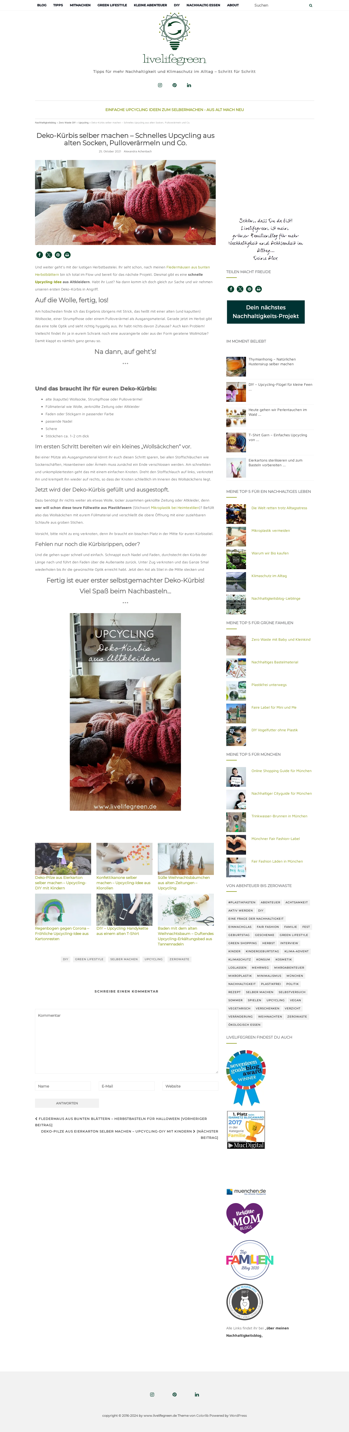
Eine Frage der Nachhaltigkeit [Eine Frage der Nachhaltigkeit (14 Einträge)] (256, 918)
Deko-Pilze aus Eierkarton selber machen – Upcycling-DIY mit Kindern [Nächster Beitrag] (129, 1134)
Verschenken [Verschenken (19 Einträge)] (267, 1008)
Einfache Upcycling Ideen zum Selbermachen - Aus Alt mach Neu (174, 109)
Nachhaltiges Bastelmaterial (275, 662)
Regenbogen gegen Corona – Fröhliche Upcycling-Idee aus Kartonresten (62, 933)
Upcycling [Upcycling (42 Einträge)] (276, 1000)
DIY (177, 5)
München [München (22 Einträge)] (295, 976)
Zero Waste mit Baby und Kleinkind (281, 639)
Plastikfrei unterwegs (269, 684)
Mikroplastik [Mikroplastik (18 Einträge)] (240, 976)
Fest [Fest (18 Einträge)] (306, 927)
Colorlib (202, 1416)
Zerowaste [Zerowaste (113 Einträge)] (297, 1016)
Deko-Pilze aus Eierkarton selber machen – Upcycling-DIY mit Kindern (60, 882)
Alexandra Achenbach (138, 151)
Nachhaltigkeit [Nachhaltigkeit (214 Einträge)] (242, 984)
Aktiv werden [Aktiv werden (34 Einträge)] (240, 910)
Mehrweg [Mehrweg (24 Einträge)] (260, 967)
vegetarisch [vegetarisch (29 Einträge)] (239, 1008)
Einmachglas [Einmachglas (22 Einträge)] (240, 927)
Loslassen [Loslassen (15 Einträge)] (237, 967)
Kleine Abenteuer (150, 5)
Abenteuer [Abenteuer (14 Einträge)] (270, 902)
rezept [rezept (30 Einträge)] (234, 992)
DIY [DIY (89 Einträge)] (260, 910)
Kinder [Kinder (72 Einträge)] (234, 951)
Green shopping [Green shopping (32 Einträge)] (242, 943)
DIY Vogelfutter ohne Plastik (275, 730)
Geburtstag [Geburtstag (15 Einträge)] (239, 935)
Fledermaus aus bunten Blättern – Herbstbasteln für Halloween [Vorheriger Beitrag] (121, 1122)
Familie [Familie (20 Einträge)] (290, 927)
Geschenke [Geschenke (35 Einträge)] (264, 935)
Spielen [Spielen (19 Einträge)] (254, 1000)
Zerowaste (179, 959)
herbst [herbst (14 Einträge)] (268, 943)
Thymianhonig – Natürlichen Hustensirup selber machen (272, 361)
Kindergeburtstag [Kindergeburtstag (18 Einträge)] (262, 951)
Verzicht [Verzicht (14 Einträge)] (293, 1008)
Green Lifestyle (112, 5)
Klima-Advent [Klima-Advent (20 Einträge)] (296, 951)
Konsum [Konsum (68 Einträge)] (263, 959)
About (233, 5)
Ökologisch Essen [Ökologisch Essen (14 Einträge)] (244, 1025)
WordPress (238, 1416)
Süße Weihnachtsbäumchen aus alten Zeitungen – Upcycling (184, 882)
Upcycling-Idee (48, 281)
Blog (41, 5)
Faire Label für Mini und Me (274, 707)
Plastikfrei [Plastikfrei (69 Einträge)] (271, 984)
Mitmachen (80, 5)
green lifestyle (89, 959)
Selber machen (124, 959)
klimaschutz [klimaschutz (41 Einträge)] (239, 959)
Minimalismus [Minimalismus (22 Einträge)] (269, 976)
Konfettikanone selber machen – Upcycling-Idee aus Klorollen (123, 882)
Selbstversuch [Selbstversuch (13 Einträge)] (292, 992)
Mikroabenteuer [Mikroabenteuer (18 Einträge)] (289, 967)
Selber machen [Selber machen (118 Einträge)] (259, 992)
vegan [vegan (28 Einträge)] (295, 1000)
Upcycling (83, 122)
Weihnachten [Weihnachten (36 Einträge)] (270, 1016)
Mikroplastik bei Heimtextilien (175, 507)
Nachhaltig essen (203, 5)
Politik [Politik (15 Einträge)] (292, 984)
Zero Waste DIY (67, 122)
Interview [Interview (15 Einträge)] (289, 943)
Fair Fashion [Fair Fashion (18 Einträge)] (268, 927)
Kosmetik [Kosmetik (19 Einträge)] (284, 959)
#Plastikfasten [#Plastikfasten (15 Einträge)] (241, 902)
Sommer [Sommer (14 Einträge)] (235, 1000)
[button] (39, 255)
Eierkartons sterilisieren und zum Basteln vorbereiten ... (275, 462)
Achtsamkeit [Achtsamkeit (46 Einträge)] (297, 902)
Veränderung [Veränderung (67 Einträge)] (240, 1016)
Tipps (58, 5)
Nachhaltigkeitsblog (45, 122)
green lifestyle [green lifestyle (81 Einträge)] (294, 935)
